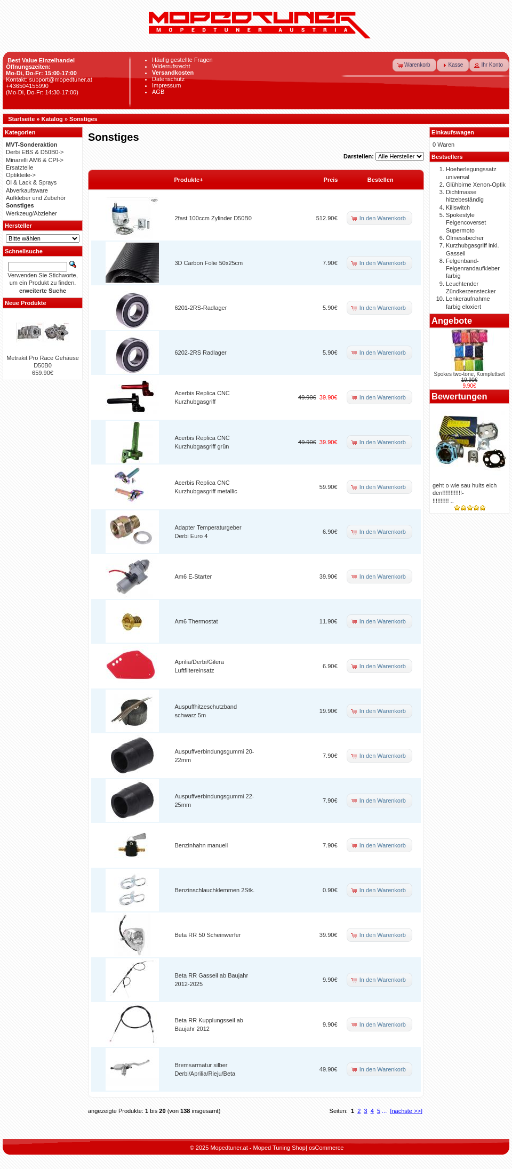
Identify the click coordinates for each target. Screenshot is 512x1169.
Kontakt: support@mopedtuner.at (49, 79)
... (384, 1111)
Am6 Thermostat (196, 621)
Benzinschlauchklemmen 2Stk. (215, 890)
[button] (414, 65)
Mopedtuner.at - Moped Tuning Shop (258, 1147)
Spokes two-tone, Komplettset (469, 374)
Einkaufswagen (452, 132)
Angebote (451, 320)
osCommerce (326, 1147)
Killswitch (458, 207)
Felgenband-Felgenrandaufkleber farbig (473, 268)
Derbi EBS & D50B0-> (35, 152)
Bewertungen (459, 396)
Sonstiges (83, 119)
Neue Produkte (25, 303)
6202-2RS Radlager (201, 352)
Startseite (21, 119)
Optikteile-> (21, 175)
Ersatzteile (19, 167)
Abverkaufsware (27, 190)
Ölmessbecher (465, 238)
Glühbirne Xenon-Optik (476, 184)
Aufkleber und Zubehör (36, 198)
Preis (331, 180)
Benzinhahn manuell (201, 845)
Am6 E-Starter (193, 576)
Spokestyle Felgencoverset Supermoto (466, 223)
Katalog (52, 119)
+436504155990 (27, 86)
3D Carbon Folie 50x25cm (209, 263)
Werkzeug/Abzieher (31, 213)
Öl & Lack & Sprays (31, 182)
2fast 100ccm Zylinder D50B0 (213, 218)
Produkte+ (188, 180)
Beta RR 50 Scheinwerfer (208, 935)
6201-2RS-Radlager (201, 308)
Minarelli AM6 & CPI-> (34, 160)
